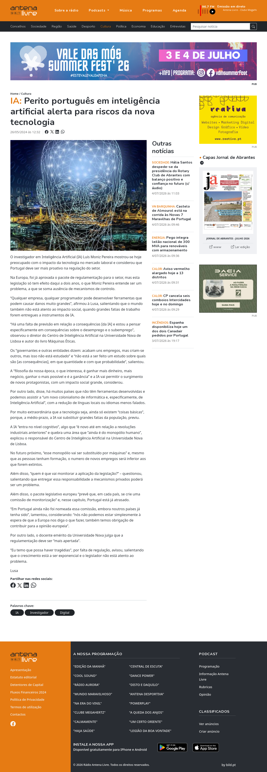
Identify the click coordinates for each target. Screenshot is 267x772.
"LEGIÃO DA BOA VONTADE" (150, 731)
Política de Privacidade (27, 699)
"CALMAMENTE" (85, 722)
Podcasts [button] (97, 10)
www (215, 247)
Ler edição (240, 247)
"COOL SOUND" (85, 676)
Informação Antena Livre (213, 677)
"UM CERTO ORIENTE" (145, 722)
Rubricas (205, 687)
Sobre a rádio (66, 10)
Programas (152, 10)
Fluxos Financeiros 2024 (28, 692)
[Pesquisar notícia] (220, 26)
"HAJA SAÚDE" (84, 731)
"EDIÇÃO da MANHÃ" (89, 666)
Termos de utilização (26, 707)
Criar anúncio (209, 731)
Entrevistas (178, 26)
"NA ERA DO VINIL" (87, 703)
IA (17, 612)
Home (14, 94)
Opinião (205, 694)
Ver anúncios (209, 724)
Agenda (180, 10)
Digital (65, 612)
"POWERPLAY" (139, 703)
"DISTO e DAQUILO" (144, 685)
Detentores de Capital (26, 685)
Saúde (71, 26)
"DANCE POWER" (142, 676)
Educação (158, 26)
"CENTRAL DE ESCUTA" (146, 666)
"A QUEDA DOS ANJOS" (146, 712)
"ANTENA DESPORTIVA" (146, 694)
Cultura (105, 26)
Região (57, 26)
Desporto (88, 26)
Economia (139, 26)
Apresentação (20, 670)
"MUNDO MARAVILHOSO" (92, 694)
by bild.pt (229, 765)
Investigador (39, 612)
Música (126, 10)
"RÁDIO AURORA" (86, 685)
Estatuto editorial (23, 677)
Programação (209, 666)
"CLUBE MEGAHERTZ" (89, 712)
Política (121, 26)
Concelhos (18, 26)
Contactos (18, 714)
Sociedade (38, 26)
